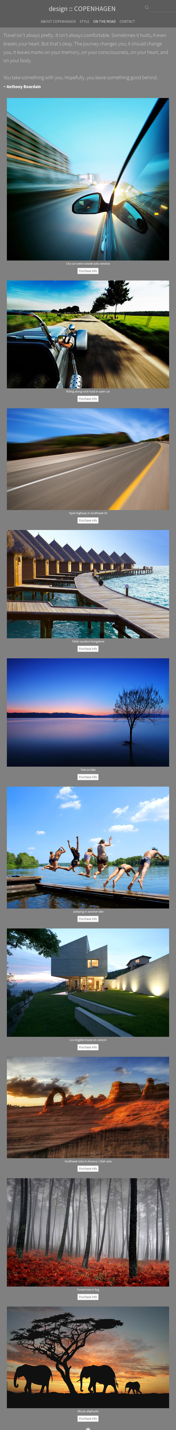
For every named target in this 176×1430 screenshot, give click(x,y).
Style (84, 21)
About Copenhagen (58, 21)
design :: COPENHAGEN (82, 8)
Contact (127, 21)
